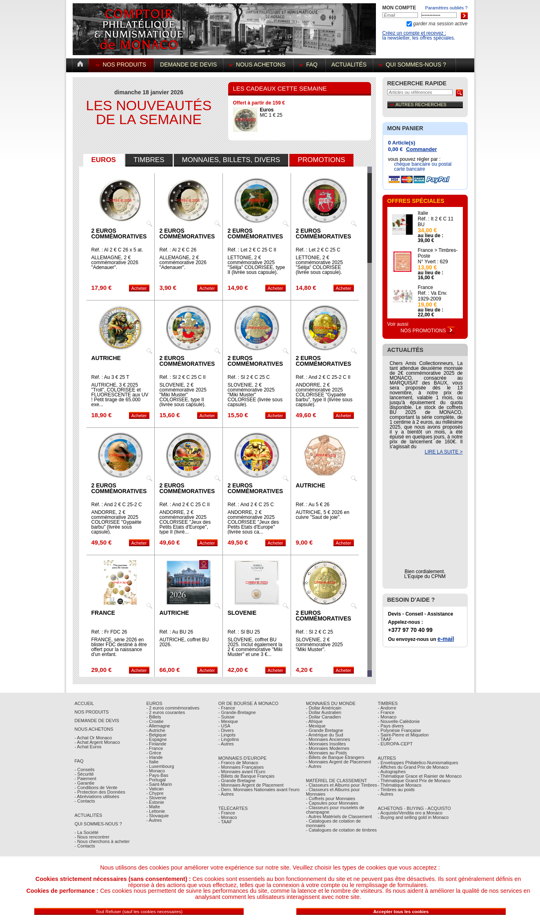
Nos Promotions (427, 331)
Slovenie (242, 612)
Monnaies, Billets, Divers (231, 160)
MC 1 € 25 (271, 112)
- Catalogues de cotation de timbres (341, 829)
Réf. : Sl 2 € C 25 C (249, 377)
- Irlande (154, 757)
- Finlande (156, 743)
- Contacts (85, 800)
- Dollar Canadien (323, 716)
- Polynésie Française (399, 730)
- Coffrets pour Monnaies (330, 798)
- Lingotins (228, 739)
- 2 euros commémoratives (172, 707)
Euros (103, 160)
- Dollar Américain (323, 707)
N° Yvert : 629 (433, 262)
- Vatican (155, 788)
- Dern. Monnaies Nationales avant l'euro (259, 789)
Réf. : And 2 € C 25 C (251, 504)
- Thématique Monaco (400, 785)
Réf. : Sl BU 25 (244, 632)
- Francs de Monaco (238, 762)
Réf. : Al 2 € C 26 (178, 250)
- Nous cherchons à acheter (102, 841)
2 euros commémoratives (119, 233)
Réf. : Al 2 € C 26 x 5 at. (117, 250)
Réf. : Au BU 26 (176, 632)
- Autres (154, 820)
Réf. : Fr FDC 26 (109, 632)
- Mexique (228, 721)
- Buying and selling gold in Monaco (413, 817)
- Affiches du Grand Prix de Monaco (413, 767)
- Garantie (85, 783)
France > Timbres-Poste (438, 253)
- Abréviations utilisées (97, 796)
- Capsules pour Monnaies (332, 803)
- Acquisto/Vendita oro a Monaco (410, 812)
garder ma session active (440, 24)
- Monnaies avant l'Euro (241, 771)
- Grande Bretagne (237, 780)
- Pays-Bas (157, 775)
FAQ (309, 64)
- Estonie (155, 802)
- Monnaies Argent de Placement (251, 785)
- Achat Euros (88, 746)
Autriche (106, 358)
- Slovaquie (157, 815)
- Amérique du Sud (324, 734)
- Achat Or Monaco (93, 737)
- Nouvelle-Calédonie (399, 721)
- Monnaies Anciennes (328, 739)
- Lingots (227, 734)
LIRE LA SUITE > (443, 452)
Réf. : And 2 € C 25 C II (185, 504)
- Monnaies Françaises (241, 767)
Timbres (148, 160)
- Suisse (226, 716)
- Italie (152, 761)
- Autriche (155, 730)
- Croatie (154, 721)
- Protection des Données (100, 792)
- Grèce (153, 752)
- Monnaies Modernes (327, 748)
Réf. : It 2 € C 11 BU (435, 221)
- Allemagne (158, 725)
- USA (224, 725)
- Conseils (85, 769)
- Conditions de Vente (96, 787)
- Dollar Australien (323, 712)
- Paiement (85, 778)
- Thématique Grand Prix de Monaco (414, 780)
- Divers (226, 730)
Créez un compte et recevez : (414, 33)
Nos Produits (122, 64)
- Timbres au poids (396, 789)
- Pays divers (391, 725)
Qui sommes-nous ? (414, 64)
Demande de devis (188, 64)
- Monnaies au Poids (326, 752)
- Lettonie (155, 811)
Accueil (84, 703)
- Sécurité (84, 774)
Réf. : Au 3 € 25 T (110, 377)
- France (154, 748)
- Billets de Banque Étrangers (335, 757)
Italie (423, 213)
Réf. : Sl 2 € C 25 (314, 632)
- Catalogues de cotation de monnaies (333, 823)
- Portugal (156, 779)
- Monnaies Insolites (326, 743)
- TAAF (225, 821)
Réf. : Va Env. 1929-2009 (432, 296)
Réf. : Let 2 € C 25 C (318, 250)
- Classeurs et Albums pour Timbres (341, 785)
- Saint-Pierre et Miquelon (403, 734)
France (103, 612)
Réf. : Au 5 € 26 (313, 504)
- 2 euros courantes (165, 712)
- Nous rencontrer (92, 836)
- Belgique (156, 734)
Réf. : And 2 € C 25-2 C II (323, 377)
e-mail (446, 639)
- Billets (153, 716)
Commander (421, 149)
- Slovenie (156, 797)
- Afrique (314, 721)
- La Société (87, 832)
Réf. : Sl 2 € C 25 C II (183, 377)
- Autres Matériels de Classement (339, 816)
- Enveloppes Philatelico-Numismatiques (418, 762)
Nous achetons (258, 64)
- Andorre (387, 707)
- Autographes (392, 771)
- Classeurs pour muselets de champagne (335, 809)
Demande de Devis (97, 720)
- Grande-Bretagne (237, 712)
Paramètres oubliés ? (446, 7)
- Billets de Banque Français (246, 776)
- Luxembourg (160, 766)
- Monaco (155, 770)
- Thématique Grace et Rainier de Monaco (420, 776)
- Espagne (156, 739)
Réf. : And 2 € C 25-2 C (116, 504)
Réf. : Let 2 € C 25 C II (252, 250)
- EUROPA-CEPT (395, 743)
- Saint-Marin (159, 784)
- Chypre (154, 793)
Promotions (321, 160)
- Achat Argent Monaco (97, 742)
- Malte (153, 806)
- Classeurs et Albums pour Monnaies (333, 791)
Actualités (349, 64)
